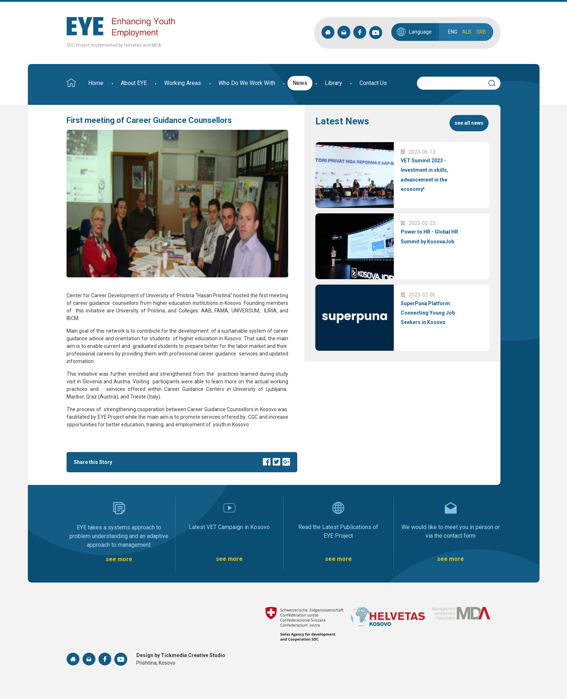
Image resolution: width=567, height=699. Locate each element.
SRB (481, 32)
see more (119, 559)
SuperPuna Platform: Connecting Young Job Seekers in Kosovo (428, 313)
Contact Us (373, 83)
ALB (467, 32)
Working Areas (182, 83)
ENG (452, 32)
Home (95, 83)
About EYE (134, 83)
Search (495, 82)
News (300, 83)
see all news (469, 123)
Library (333, 83)
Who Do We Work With (246, 83)
